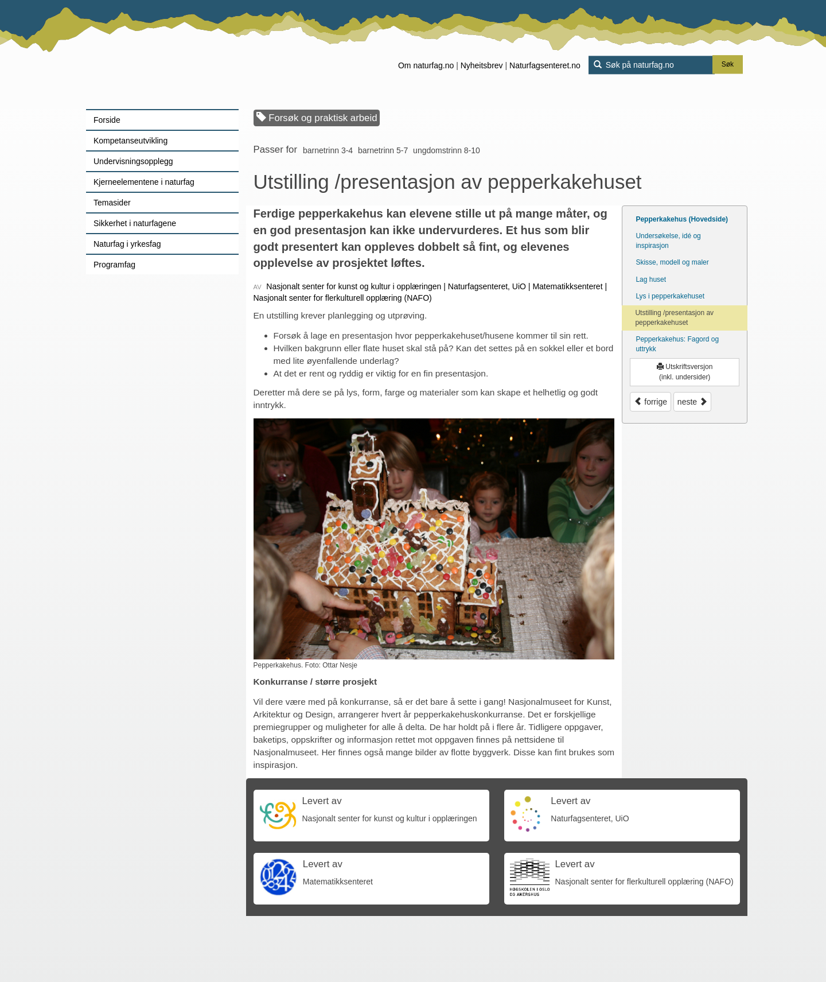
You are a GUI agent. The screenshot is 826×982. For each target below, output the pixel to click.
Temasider (112, 202)
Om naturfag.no (426, 65)
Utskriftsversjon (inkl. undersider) (684, 372)
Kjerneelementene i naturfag (143, 182)
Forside (106, 120)
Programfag (114, 264)
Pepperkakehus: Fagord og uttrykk (677, 344)
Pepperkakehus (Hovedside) (682, 219)
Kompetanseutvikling (130, 140)
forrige (650, 401)
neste (692, 401)
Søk (728, 65)
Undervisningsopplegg (133, 161)
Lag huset (651, 279)
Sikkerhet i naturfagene (134, 223)
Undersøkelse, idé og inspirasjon (668, 241)
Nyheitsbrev (482, 65)
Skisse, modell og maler (672, 262)
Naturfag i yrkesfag (127, 244)
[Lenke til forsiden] (158, 54)
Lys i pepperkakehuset (670, 296)
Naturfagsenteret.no (544, 65)
